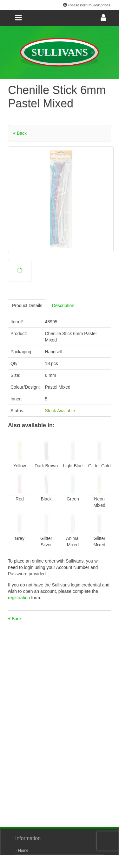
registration (19, 597)
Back (20, 133)
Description (63, 305)
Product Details (27, 305)
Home (22, 850)
